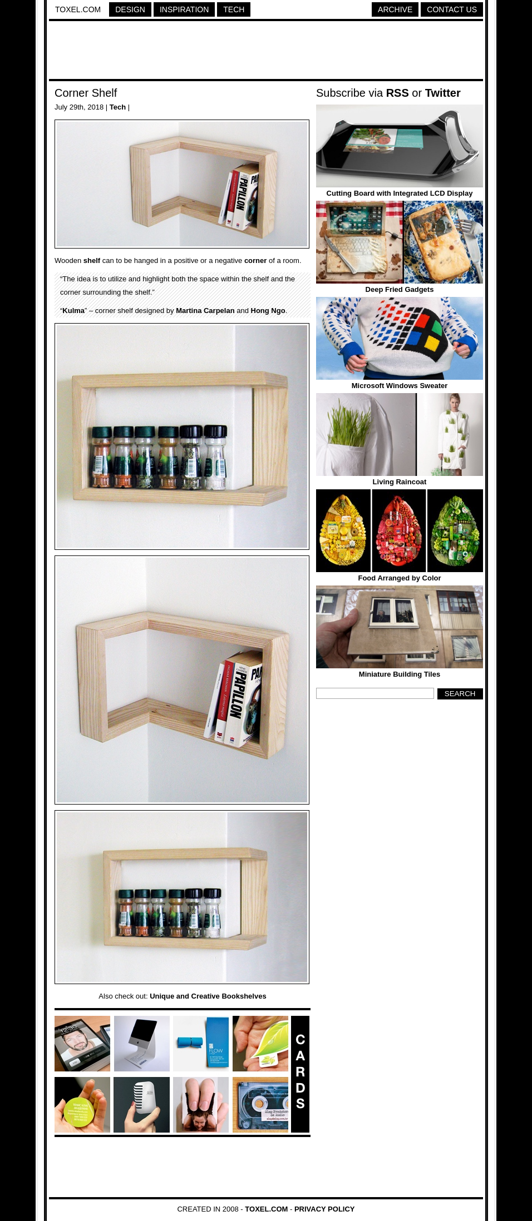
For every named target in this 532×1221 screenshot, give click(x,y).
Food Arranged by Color (399, 578)
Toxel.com (78, 9)
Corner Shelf (86, 93)
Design (130, 9)
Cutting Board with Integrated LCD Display (400, 193)
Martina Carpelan (205, 310)
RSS (397, 93)
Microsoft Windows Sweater (400, 385)
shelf (91, 260)
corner (255, 260)
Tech (233, 9)
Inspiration (184, 9)
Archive (395, 9)
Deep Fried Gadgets (400, 289)
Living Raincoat (400, 482)
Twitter (443, 93)
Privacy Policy (324, 1209)
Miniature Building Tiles (399, 674)
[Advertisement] (266, 52)
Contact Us (452, 9)
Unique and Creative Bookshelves (208, 996)
